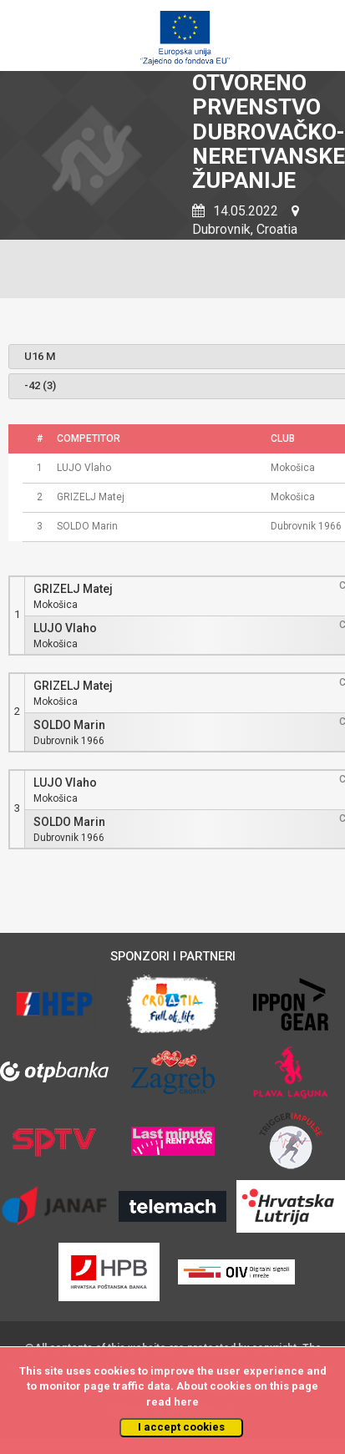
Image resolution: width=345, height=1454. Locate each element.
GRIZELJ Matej (73, 589)
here (186, 1402)
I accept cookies (181, 1427)
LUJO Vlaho (65, 628)
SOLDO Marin (69, 725)
